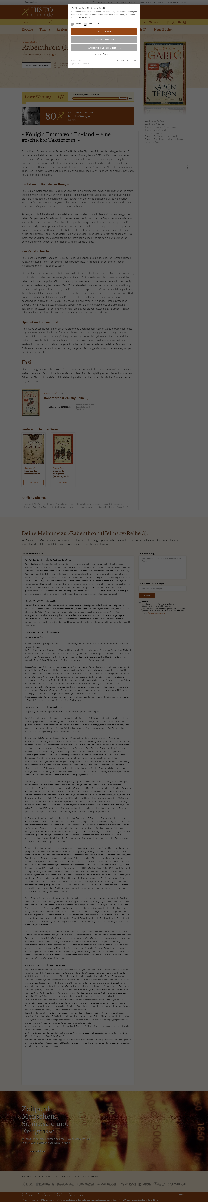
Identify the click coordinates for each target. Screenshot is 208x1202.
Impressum (121, 60)
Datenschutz (132, 60)
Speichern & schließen (104, 39)
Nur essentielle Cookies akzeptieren (104, 47)
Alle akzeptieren (104, 31)
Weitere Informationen (104, 54)
